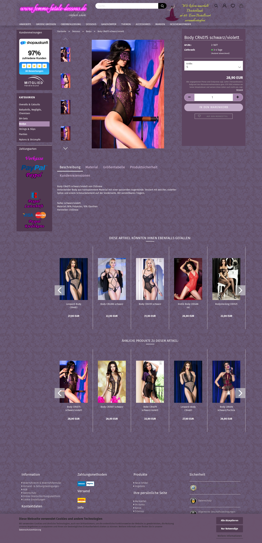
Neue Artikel (141, 482)
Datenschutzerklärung (30, 529)
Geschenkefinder (180, 24)
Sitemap (139, 511)
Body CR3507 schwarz (112, 406)
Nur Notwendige (229, 528)
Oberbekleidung (71, 24)
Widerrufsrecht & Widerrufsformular (41, 482)
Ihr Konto (139, 504)
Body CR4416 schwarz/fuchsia (226, 408)
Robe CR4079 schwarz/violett (150, 408)
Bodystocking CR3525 (226, 304)
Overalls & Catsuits (29, 104)
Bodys (22, 123)
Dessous (91, 24)
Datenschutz (29, 493)
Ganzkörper (108, 24)
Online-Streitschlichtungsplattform (41, 496)
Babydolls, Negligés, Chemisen (30, 111)
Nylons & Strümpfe (29, 139)
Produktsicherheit (143, 167)
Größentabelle (114, 167)
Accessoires (143, 24)
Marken (160, 24)
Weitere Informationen (230, 535)
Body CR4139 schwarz (150, 304)
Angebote (25, 24)
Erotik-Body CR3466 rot (188, 305)
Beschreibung (70, 167)
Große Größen (46, 24)
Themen (126, 24)
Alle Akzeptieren (229, 520)
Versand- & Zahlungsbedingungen (40, 486)
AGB (24, 489)
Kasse (137, 508)
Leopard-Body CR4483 (73, 305)
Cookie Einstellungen (33, 499)
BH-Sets (23, 118)
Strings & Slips (27, 129)
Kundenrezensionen (75, 175)
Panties (23, 134)
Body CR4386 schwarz (111, 304)
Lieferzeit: (189, 49)
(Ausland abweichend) (220, 53)
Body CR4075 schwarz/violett (73, 408)
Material (91, 167)
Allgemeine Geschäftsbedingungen (216, 511)
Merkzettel (140, 501)
